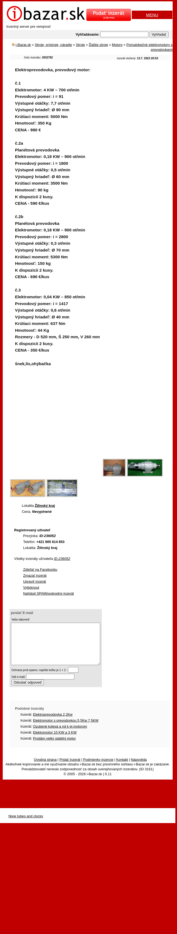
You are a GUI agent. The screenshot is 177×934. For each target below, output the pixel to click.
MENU (152, 15)
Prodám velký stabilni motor (54, 746)
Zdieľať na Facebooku (40, 569)
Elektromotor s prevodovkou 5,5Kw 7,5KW (65, 729)
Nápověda (139, 768)
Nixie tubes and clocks (25, 824)
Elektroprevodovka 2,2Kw (52, 723)
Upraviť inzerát (34, 581)
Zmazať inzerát (35, 575)
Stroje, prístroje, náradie (53, 45)
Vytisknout (31, 587)
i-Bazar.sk (23, 45)
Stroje (80, 45)
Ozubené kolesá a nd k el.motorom (60, 735)
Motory (117, 45)
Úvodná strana (45, 768)
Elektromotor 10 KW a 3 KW (55, 740)
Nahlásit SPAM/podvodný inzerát (48, 593)
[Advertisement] (51, 426)
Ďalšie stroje (98, 45)
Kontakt (122, 768)
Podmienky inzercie (98, 768)
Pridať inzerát (69, 768)
